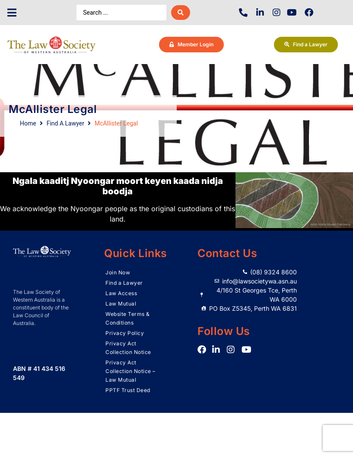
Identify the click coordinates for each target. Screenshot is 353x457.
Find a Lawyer (124, 283)
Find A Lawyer (65, 123)
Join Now (117, 272)
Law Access (121, 293)
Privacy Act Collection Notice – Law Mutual (130, 371)
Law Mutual (120, 303)
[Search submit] (180, 12)
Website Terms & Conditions (127, 318)
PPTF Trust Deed (127, 390)
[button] (11, 12)
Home (28, 123)
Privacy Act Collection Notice (128, 347)
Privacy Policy (124, 333)
